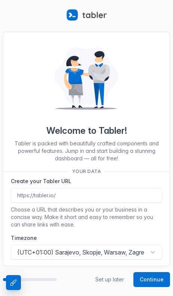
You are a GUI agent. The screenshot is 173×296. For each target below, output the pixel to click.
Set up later (109, 279)
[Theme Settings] (13, 282)
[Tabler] (86, 15)
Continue (152, 279)
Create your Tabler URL (41, 181)
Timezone (24, 238)
